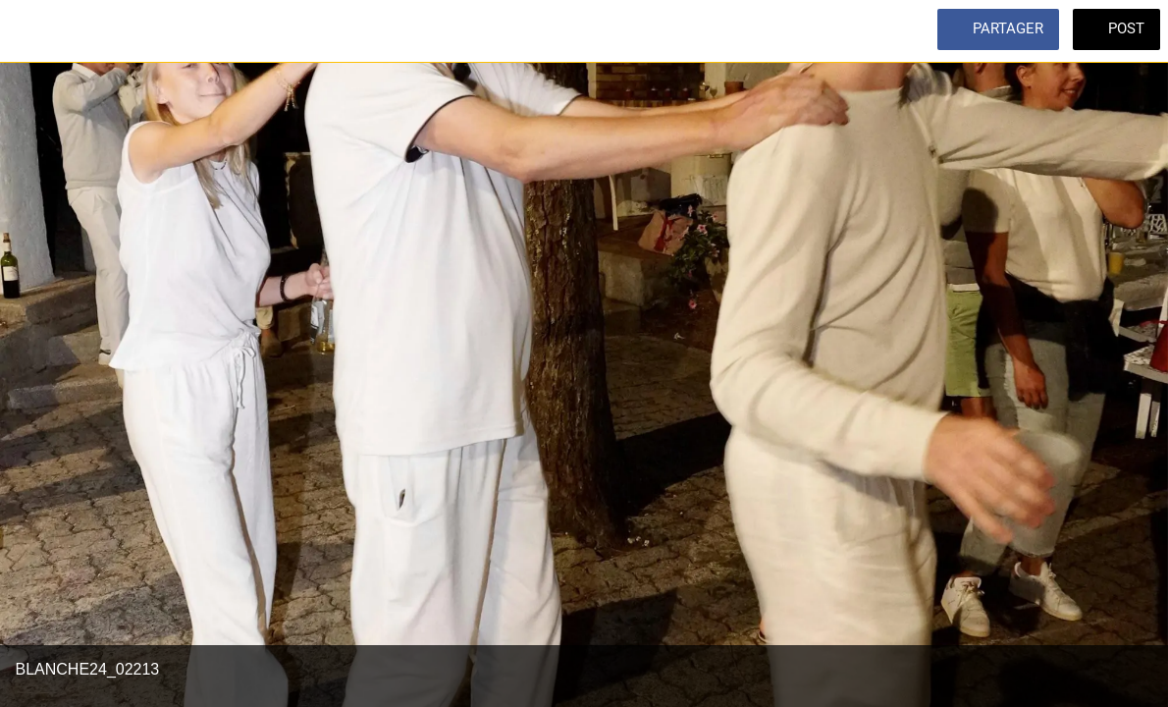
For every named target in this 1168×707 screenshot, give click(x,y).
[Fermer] (31, 31)
